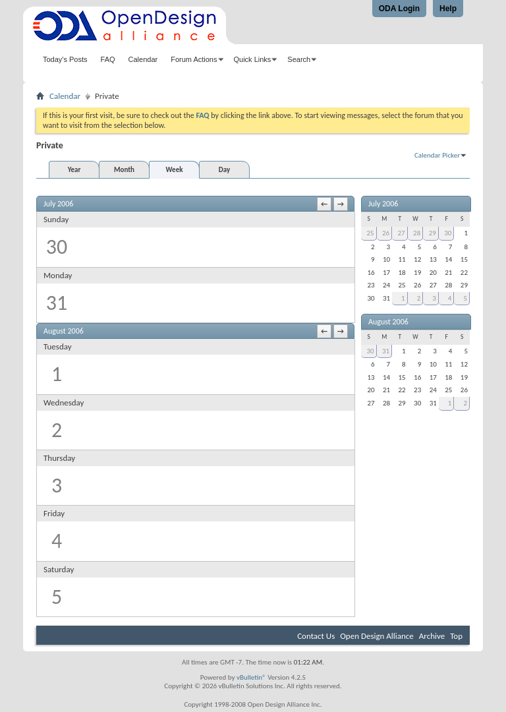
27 (401, 233)
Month (124, 169)
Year (74, 169)
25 (370, 233)
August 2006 (388, 321)
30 (447, 233)
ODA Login (399, 8)
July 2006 (383, 203)
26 (385, 233)
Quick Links (252, 59)
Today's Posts (65, 59)
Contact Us (316, 636)
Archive (432, 636)
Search (298, 59)
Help (448, 8)
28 (416, 233)
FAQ (108, 59)
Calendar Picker (437, 155)
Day (224, 169)
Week (174, 169)
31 (385, 351)
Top (456, 636)
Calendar (143, 59)
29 (432, 233)
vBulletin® (251, 677)
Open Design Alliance (377, 636)
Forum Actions (194, 59)
